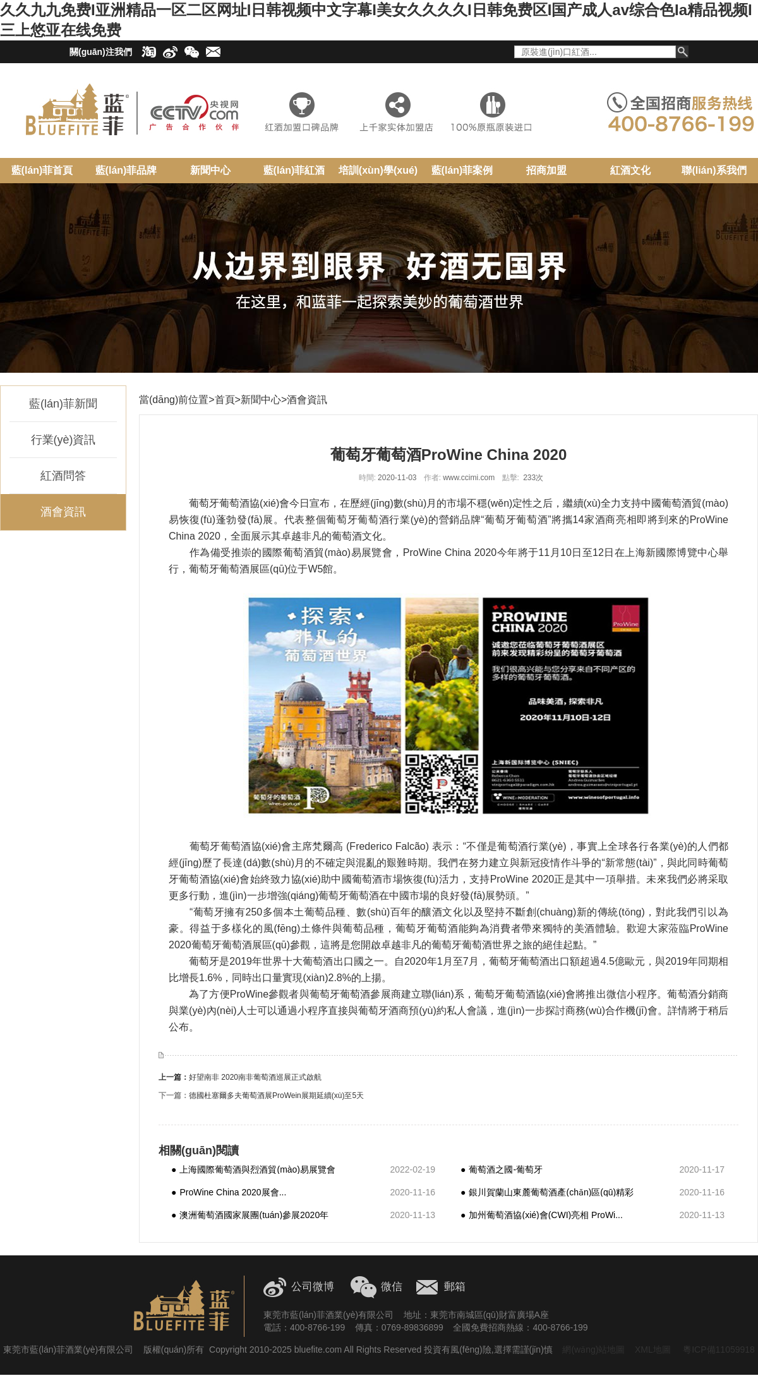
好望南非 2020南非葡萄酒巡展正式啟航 (255, 1077)
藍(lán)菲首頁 (42, 170)
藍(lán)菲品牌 (126, 170)
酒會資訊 (63, 511)
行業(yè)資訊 (63, 439)
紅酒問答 (63, 475)
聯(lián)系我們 (714, 170)
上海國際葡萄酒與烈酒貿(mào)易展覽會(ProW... (253, 1169)
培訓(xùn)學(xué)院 (378, 175)
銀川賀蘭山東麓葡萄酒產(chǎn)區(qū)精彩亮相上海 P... (547, 1192)
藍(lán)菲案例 (462, 170)
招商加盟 (546, 170)
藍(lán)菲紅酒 (294, 170)
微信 (391, 1287)
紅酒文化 (630, 170)
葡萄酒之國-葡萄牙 (501, 1169)
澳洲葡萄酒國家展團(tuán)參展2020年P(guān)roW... (249, 1214)
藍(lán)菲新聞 (63, 403)
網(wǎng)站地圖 (593, 1349)
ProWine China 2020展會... (228, 1192)
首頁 (225, 399)
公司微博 (312, 1287)
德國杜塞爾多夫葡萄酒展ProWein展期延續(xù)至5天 (276, 1095)
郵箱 (455, 1287)
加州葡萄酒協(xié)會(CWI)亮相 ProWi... (541, 1214)
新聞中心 (210, 170)
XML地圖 (653, 1349)
